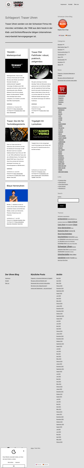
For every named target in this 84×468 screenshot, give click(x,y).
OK (14, 466)
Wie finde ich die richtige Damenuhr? (39, 285)
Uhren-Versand (62, 186)
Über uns (76, 4)
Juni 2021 (58, 401)
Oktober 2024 (59, 313)
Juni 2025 (58, 296)
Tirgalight (33, 177)
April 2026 (58, 280)
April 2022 (58, 381)
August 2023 (59, 346)
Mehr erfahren (10, 462)
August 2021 (59, 396)
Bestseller (16, 220)
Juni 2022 (58, 376)
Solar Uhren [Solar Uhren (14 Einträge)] (65, 249)
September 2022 (60, 369)
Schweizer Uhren (18, 110)
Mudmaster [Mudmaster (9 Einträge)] (72, 241)
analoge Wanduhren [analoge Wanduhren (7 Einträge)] (66, 216)
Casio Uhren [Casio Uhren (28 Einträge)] (61, 224)
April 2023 (58, 356)
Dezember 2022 (59, 366)
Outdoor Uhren (43, 110)
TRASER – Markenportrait (14, 54)
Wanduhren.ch (62, 188)
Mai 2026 (58, 278)
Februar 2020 (59, 442)
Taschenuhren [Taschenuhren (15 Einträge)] (61, 251)
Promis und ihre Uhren (63, 52)
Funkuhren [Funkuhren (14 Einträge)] (71, 231)
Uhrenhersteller (20, 108)
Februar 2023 (59, 361)
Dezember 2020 (59, 416)
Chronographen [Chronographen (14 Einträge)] (69, 224)
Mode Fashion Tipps (62, 47)
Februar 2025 (59, 303)
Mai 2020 (58, 434)
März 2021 (58, 409)
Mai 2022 (58, 379)
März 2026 (58, 283)
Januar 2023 (59, 364)
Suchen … (60, 196)
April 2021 (58, 406)
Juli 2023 (58, 348)
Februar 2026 (59, 285)
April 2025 (58, 298)
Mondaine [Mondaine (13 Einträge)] (62, 241)
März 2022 (58, 384)
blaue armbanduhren (19, 222)
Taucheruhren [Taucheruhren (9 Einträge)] (67, 251)
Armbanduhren (61, 96)
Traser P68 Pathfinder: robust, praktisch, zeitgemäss (40, 57)
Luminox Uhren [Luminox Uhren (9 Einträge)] (68, 239)
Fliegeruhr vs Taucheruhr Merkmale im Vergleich (41, 278)
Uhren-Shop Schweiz (63, 184)
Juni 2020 (58, 432)
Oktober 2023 (59, 341)
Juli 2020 (58, 429)
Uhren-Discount (62, 182)
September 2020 (60, 424)
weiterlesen (9, 104)
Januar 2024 (59, 333)
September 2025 (60, 291)
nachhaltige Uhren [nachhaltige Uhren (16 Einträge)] (62, 243)
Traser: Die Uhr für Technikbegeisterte (16, 122)
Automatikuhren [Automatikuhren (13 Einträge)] (71, 219)
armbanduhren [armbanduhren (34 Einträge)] (62, 219)
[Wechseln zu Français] (61, 35)
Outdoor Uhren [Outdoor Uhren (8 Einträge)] (69, 243)
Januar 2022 (59, 389)
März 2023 (58, 359)
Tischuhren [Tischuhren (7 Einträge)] (72, 251)
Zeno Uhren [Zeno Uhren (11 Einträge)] (65, 260)
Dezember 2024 (59, 308)
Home (32, 448)
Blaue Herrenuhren (15, 186)
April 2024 (58, 328)
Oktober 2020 (59, 422)
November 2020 (60, 419)
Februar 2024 (59, 331)
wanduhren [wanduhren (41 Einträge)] (62, 258)
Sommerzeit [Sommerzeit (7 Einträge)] (70, 249)
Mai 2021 (58, 404)
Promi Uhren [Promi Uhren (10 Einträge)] (74, 243)
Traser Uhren (13, 177)
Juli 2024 (58, 321)
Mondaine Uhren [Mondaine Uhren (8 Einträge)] (67, 241)
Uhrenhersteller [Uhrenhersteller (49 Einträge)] (63, 254)
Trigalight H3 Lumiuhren (38, 122)
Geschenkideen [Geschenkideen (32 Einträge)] (67, 234)
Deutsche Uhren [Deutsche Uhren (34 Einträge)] (63, 231)
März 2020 (58, 439)
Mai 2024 (58, 326)
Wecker (59, 64)
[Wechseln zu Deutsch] (68, 35)
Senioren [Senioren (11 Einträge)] (74, 246)
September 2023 (60, 343)
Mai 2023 (58, 353)
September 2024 (60, 316)
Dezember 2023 (59, 336)
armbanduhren (43, 173)
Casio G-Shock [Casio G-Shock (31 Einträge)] (72, 222)
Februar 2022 (59, 386)
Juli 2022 (58, 374)
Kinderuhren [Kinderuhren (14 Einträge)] (62, 239)
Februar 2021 (59, 411)
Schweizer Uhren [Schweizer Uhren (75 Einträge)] (65, 246)
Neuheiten (40, 171)
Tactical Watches (45, 175)
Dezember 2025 (59, 288)
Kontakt (70, 4)
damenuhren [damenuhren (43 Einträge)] (66, 228)
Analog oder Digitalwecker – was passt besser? (41, 288)
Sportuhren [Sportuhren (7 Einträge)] (74, 249)
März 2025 (58, 301)
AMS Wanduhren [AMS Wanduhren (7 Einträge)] (60, 216)
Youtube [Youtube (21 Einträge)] (72, 258)
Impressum (64, 4)
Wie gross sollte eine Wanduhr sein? (66, 78)
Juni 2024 (58, 323)
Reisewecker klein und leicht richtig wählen (67, 80)
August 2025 (59, 293)
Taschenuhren (61, 54)
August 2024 (59, 318)
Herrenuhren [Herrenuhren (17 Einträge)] (71, 237)
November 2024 (60, 311)
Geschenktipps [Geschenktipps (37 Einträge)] (63, 237)
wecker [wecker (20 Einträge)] (68, 258)
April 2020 (58, 437)
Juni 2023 (58, 351)
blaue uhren (9, 223)
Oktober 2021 (59, 394)
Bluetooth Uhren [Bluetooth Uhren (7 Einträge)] (65, 222)
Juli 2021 (58, 399)
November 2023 (60, 338)
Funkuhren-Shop (62, 180)
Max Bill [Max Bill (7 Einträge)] (72, 239)
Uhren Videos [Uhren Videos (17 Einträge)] (72, 254)
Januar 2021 (59, 414)
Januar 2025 (59, 306)
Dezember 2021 (59, 391)
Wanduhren (60, 62)
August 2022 (59, 371)
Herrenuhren (14, 223)
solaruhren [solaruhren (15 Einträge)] (60, 249)
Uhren (15, 108)
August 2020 (59, 427)
